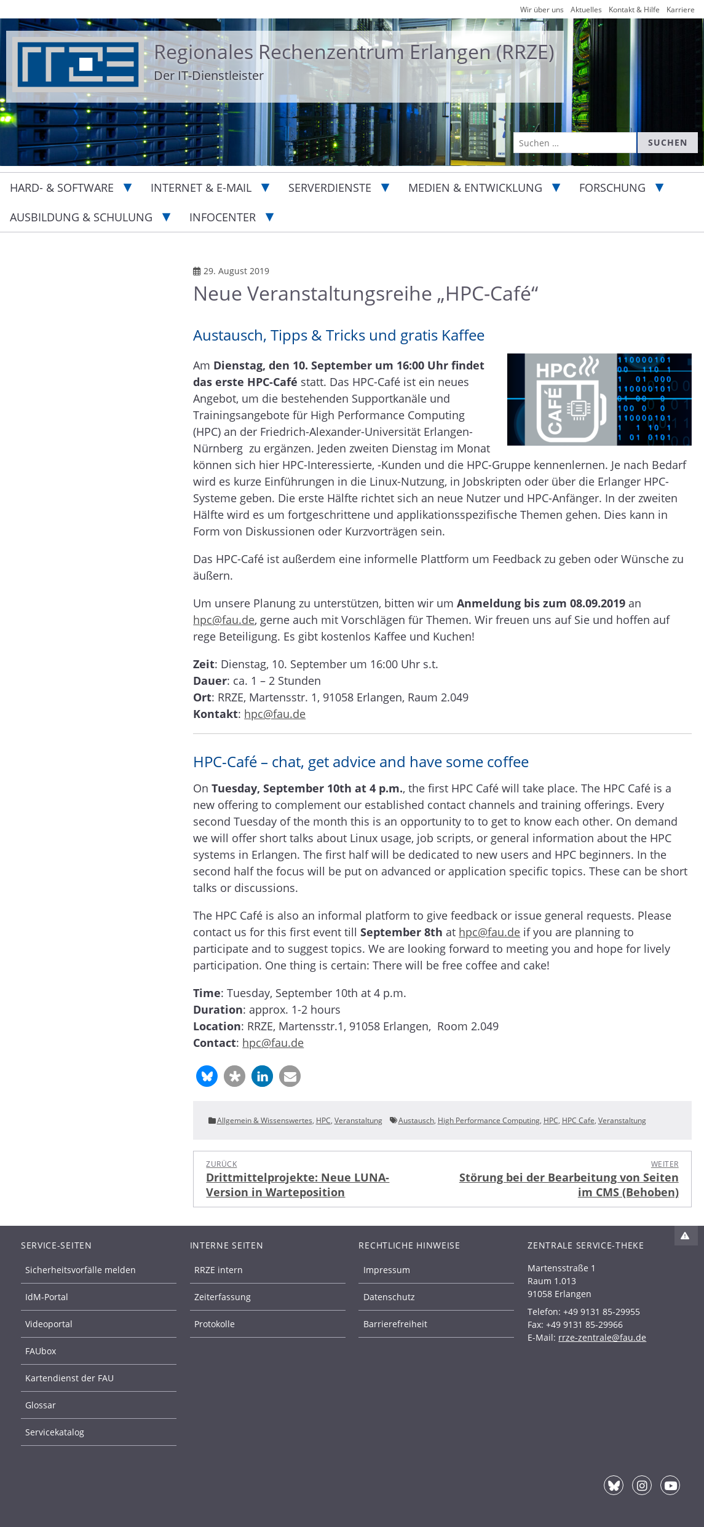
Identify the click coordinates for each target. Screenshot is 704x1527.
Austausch (416, 1120)
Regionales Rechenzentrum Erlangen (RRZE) (354, 51)
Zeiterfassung (222, 1297)
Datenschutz (389, 1297)
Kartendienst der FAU (69, 1378)
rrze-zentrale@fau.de (602, 1337)
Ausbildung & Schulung (81, 217)
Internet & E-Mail (201, 187)
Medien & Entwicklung (475, 187)
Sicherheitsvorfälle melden (80, 1270)
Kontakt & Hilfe (634, 9)
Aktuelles (586, 9)
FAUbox (40, 1351)
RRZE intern (218, 1270)
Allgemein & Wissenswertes (264, 1120)
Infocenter (222, 217)
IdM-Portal (46, 1297)
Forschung (612, 187)
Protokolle (214, 1324)
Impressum (386, 1270)
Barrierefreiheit (395, 1324)
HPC (323, 1120)
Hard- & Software (62, 187)
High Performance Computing (489, 1120)
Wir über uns (542, 9)
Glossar (40, 1405)
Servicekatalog (54, 1432)
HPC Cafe (578, 1120)
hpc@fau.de (224, 619)
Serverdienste (329, 187)
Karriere (680, 9)
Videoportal (49, 1324)
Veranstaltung (358, 1120)
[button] (207, 1076)
